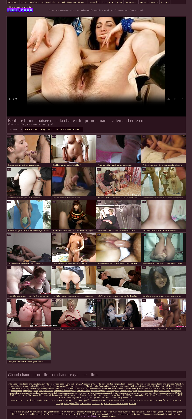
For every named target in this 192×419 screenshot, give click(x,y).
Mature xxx (71, 2)
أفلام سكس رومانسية (74, 400)
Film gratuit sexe (39, 414)
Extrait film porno (172, 414)
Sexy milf (61, 2)
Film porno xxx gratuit (173, 412)
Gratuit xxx (160, 395)
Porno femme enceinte (26, 386)
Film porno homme (162, 391)
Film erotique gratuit (44, 393)
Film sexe (49, 384)
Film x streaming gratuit (164, 393)
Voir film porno (73, 397)
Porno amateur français (25, 393)
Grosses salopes (68, 414)
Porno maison (104, 386)
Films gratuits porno (51, 412)
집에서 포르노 (43, 400)
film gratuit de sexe (124, 397)
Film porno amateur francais (106, 393)
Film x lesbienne (175, 388)
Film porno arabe (83, 391)
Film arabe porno (15, 384)
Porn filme (160, 386)
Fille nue (80, 412)
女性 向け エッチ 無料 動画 (116, 404)
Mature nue (106, 388)
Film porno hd (45, 395)
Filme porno (134, 393)
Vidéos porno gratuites (135, 395)
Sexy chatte (165, 2)
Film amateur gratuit (68, 412)
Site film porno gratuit (128, 391)
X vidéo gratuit (112, 391)
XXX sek (132, 404)
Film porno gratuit (30, 391)
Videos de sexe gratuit (18, 412)
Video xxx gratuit (89, 384)
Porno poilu (163, 388)
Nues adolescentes (36, 2)
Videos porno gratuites (135, 388)
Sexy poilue (46, 129)
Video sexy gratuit (71, 395)
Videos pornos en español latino (119, 400)
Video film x (59, 384)
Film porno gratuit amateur (34, 384)
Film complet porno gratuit (105, 395)
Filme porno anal (48, 388)
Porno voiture (171, 395)
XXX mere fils (171, 386)
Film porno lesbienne (165, 384)
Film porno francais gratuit (153, 414)
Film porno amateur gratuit (64, 391)
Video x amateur (118, 388)
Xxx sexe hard (94, 2)
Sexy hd (24, 2)
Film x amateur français (20, 7)
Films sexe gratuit (98, 391)
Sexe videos (149, 395)
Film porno (139, 384)
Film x (147, 388)
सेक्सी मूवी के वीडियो (71, 404)
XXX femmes (16, 395)
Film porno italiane (97, 400)
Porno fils (121, 395)
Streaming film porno (133, 414)
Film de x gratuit (128, 384)
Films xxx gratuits (116, 414)
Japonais (143, 2)
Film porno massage (32, 388)
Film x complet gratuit (154, 412)
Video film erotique (30, 395)
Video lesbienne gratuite (120, 386)
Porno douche (16, 391)
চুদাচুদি (86, 400)
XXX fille (178, 393)
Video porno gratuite (85, 393)
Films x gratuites (137, 412)
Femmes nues (57, 395)
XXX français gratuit (100, 414)
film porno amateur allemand (68, 129)
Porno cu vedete (57, 400)
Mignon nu (82, 2)
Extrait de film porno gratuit (65, 393)
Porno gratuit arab (54, 414)
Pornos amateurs (86, 395)
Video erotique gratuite (75, 386)
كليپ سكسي (97, 404)
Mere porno (123, 393)
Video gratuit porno (139, 386)
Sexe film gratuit (35, 412)
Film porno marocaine (91, 388)
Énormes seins (107, 2)
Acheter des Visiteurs (107, 416)
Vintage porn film (97, 397)
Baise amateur (13, 2)
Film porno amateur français (109, 384)
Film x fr (154, 388)
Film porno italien (46, 391)
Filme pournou (108, 412)
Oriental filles (50, 2)
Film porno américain (44, 386)
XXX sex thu (85, 404)
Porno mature (150, 384)
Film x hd (151, 386)
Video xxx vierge (146, 393)
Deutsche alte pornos (141, 400)
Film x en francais (145, 391)
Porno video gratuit (73, 384)
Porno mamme (76, 388)
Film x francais (92, 386)
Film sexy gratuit (62, 388)
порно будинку (30, 400)
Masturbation (153, 2)
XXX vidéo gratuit (83, 414)
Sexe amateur (110, 397)
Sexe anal (118, 2)
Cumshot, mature (131, 2)
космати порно (17, 400)
